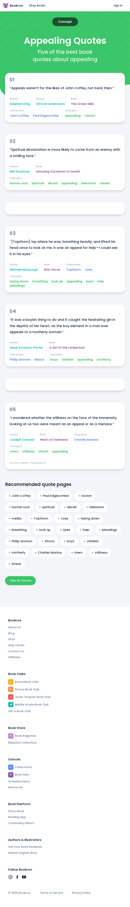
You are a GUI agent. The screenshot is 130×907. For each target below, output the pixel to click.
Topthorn (73, 270)
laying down (19, 281)
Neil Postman (20, 172)
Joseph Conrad (22, 440)
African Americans (50, 104)
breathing (40, 281)
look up (57, 281)
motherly (104, 360)
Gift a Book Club (19, 711)
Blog (11, 633)
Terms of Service (51, 893)
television (88, 183)
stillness (28, 451)
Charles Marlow (86, 440)
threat (43, 451)
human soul (19, 183)
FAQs (11, 639)
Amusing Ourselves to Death (58, 172)
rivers (14, 451)
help (100, 281)
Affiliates (14, 657)
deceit (53, 183)
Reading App (17, 817)
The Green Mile (82, 104)
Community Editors (21, 823)
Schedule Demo (19, 781)
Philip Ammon (20, 360)
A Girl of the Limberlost (67, 348)
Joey (88, 270)
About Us (14, 627)
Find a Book (16, 811)
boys (54, 360)
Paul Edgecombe (46, 116)
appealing (73, 116)
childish (67, 360)
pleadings (17, 286)
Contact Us (16, 651)
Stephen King (20, 104)
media (105, 183)
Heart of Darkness (54, 440)
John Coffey (19, 116)
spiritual (37, 183)
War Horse (52, 270)
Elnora (39, 360)
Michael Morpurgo (24, 270)
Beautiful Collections (22, 743)
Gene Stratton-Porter (26, 348)
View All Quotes (20, 580)
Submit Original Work (22, 853)
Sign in (118, 5)
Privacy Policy (81, 893)
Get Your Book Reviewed (25, 847)
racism (89, 116)
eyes (89, 281)
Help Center (16, 645)
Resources (15, 787)
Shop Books (37, 5)
